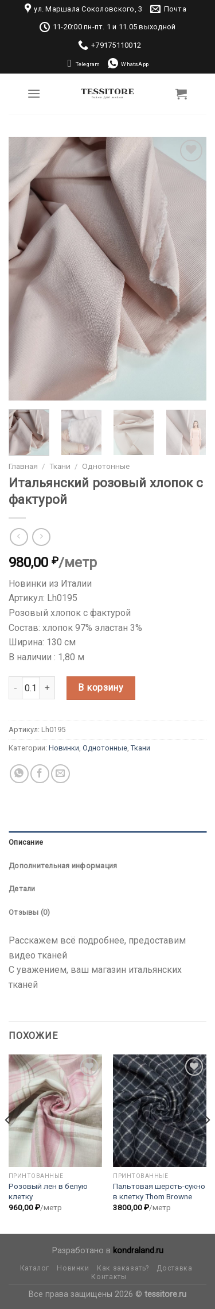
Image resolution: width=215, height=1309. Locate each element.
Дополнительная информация (63, 865)
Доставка (174, 1268)
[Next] (207, 1143)
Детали (22, 888)
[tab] (107, 842)
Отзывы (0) (29, 912)
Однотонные (106, 466)
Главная (23, 466)
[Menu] (34, 93)
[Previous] (8, 1143)
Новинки (64, 748)
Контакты (108, 1277)
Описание (26, 842)
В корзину (100, 687)
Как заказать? (123, 1268)
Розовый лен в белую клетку (48, 1191)
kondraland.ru (138, 1251)
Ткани (60, 466)
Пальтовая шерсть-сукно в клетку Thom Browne (159, 1191)
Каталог (34, 1268)
